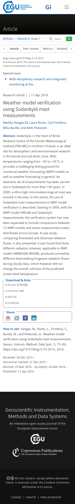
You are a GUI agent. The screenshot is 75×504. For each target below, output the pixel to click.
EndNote (13, 303)
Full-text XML (16, 291)
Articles (8, 38)
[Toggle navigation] (66, 7)
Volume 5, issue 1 (28, 38)
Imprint (31, 497)
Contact (16, 497)
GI (48, 7)
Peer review (31, 49)
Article (14, 49)
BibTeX (12, 297)
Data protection (51, 497)
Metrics (48, 49)
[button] (50, 38)
